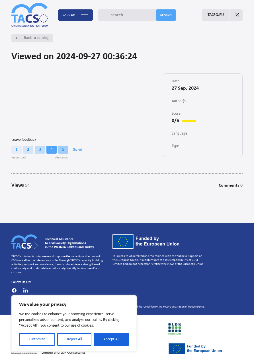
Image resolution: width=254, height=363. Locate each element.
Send (78, 149)
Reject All (74, 339)
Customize (37, 339)
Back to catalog (32, 38)
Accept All (111, 339)
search (166, 15)
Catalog (75, 15)
